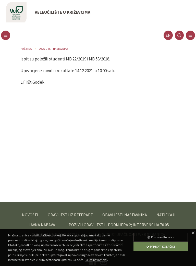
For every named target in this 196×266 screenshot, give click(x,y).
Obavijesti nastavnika (53, 48)
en (168, 35)
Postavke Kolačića (160, 237)
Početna (26, 48)
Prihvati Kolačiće (160, 246)
